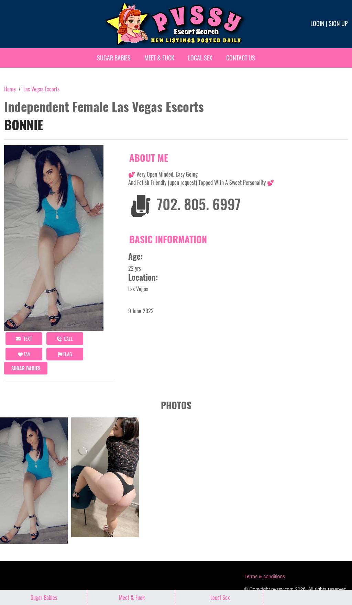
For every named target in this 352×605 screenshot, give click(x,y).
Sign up (338, 23)
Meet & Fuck (159, 57)
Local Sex (200, 57)
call (65, 338)
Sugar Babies (114, 57)
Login (317, 23)
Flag (65, 354)
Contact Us (240, 57)
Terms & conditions (264, 576)
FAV (24, 354)
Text (24, 338)
